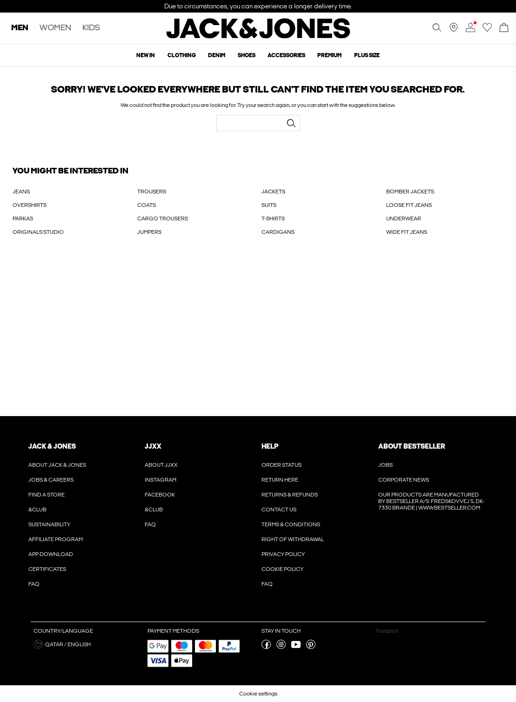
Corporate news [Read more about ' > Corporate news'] (403, 480)
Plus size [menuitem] (367, 55)
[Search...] (291, 123)
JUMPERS (149, 232)
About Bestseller (411, 446)
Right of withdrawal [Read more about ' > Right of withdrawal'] (292, 539)
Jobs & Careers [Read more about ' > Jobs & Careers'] (51, 480)
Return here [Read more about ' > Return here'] (279, 480)
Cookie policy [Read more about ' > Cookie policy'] (282, 569)
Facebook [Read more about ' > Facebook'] (160, 494)
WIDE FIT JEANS (406, 232)
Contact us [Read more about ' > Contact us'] (278, 509)
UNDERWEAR (403, 218)
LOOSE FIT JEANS (409, 205)
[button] (87, 644)
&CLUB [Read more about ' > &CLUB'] (37, 509)
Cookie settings (258, 693)
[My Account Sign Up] (258, 335)
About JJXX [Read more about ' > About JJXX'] (161, 465)
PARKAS (23, 218)
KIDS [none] (91, 28)
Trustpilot (386, 631)
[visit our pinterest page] (310, 647)
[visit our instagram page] (281, 647)
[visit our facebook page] (266, 647)
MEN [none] (19, 28)
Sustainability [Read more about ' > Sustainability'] (49, 524)
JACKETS (273, 191)
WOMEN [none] (55, 28)
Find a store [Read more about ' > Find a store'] (46, 494)
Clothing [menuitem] (182, 55)
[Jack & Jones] (258, 36)
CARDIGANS (278, 232)
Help (270, 446)
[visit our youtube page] (296, 647)
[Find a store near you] (453, 30)
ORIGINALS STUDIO (38, 232)
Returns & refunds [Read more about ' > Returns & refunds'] (289, 494)
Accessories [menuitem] (286, 55)
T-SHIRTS (273, 218)
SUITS (268, 205)
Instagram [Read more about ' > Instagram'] (160, 480)
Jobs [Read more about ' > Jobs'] (385, 465)
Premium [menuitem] (329, 55)
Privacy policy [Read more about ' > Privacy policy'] (283, 554)
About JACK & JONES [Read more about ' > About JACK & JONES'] (57, 465)
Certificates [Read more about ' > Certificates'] (47, 569)
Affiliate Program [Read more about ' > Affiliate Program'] (55, 539)
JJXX (153, 446)
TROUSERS (151, 191)
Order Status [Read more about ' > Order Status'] (281, 465)
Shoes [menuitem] (246, 55)
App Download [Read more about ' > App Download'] (50, 554)
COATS (146, 205)
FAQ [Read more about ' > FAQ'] (34, 584)
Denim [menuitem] (216, 55)
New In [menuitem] (145, 55)
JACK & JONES (52, 446)
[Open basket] (504, 28)
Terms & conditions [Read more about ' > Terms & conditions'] (290, 524)
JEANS (21, 191)
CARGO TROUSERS (162, 218)
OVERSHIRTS (30, 205)
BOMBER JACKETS (410, 191)
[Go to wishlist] (487, 30)
